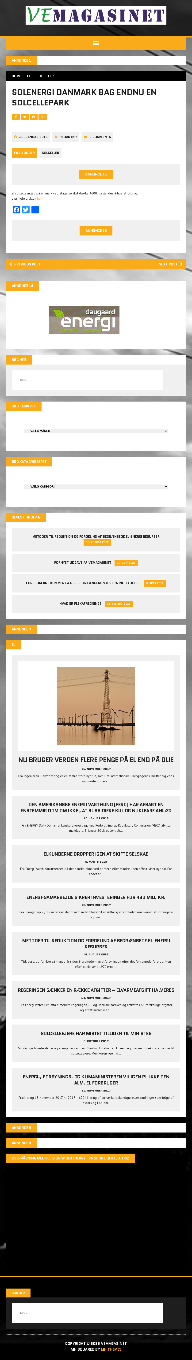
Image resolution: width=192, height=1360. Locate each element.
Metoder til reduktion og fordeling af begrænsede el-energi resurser (96, 538)
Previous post (26, 265)
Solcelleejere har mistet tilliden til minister (96, 1035)
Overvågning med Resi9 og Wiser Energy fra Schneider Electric (70, 1160)
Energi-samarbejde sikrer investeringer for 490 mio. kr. (96, 899)
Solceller (50, 153)
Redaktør (68, 137)
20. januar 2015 (33, 137)
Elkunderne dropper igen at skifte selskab (95, 855)
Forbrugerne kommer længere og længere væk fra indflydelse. (83, 584)
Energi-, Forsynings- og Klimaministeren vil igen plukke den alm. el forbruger (96, 1081)
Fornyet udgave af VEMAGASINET (82, 564)
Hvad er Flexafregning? (80, 605)
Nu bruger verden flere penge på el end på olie (96, 761)
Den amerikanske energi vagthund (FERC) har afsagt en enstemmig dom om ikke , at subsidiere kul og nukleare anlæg (96, 809)
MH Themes (111, 1351)
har (39, 199)
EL (29, 76)
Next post (170, 265)
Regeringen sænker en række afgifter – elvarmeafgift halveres (96, 991)
